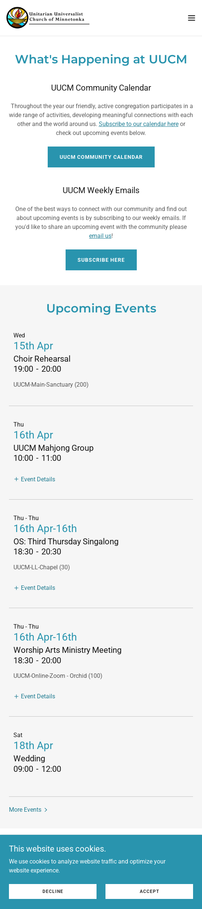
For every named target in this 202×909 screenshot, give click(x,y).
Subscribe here (101, 260)
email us (100, 235)
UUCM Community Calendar (101, 157)
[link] (47, 18)
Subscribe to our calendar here (139, 124)
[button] (191, 17)
